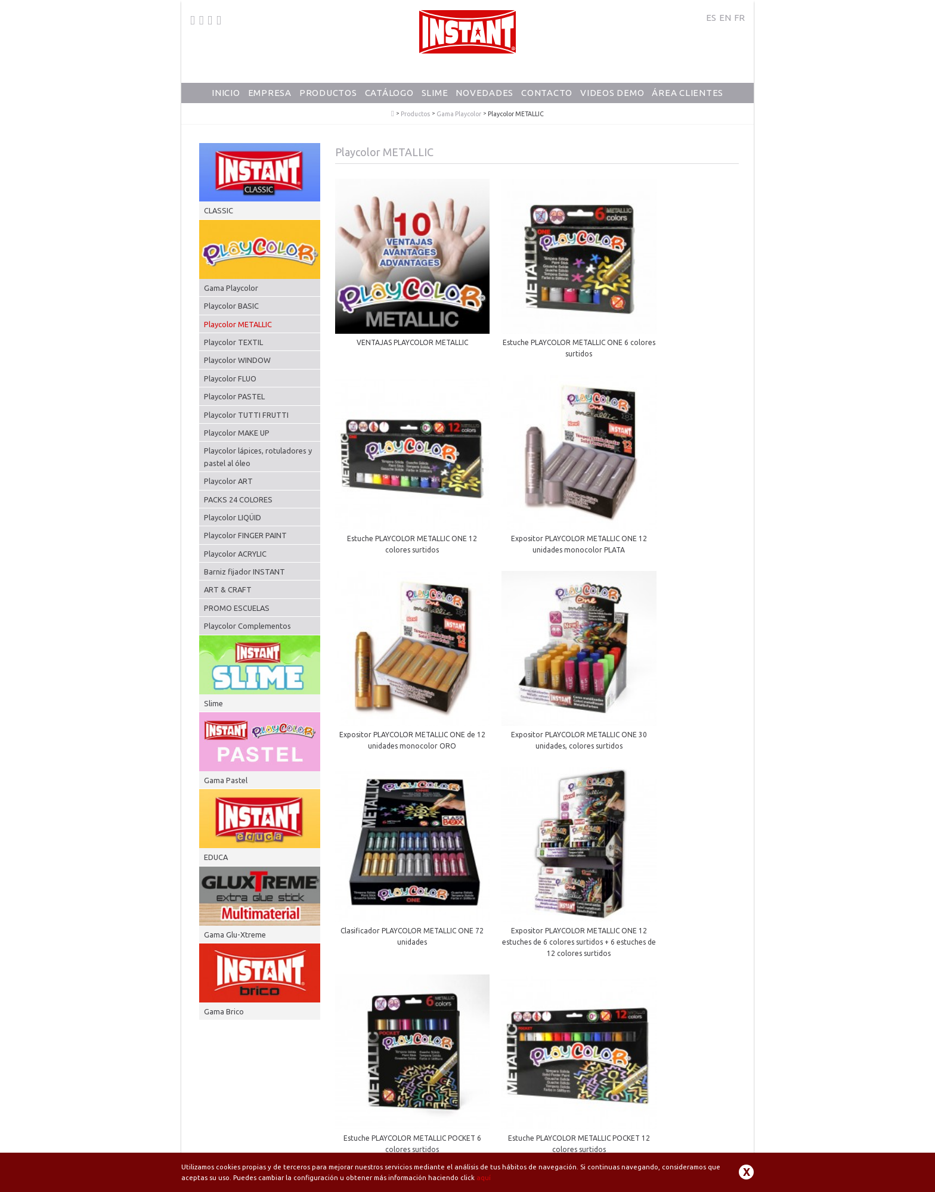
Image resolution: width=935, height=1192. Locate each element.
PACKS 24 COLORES (238, 499)
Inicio (226, 93)
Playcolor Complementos (247, 626)
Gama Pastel (225, 780)
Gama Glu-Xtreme (235, 934)
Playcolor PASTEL (234, 396)
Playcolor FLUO (230, 378)
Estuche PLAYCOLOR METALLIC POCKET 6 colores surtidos (675, 654)
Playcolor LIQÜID (232, 517)
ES (711, 18)
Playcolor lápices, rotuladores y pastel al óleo (258, 456)
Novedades (484, 93)
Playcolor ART (228, 481)
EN (725, 18)
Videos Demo (612, 93)
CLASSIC (218, 210)
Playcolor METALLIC (238, 324)
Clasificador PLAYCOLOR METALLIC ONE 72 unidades (398, 654)
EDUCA (216, 857)
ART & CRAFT (228, 589)
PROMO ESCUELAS (237, 608)
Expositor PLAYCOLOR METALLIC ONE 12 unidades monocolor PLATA (398, 486)
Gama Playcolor (458, 114)
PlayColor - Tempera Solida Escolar (392, 114)
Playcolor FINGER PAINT (245, 535)
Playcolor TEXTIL (233, 342)
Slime (435, 93)
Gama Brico (224, 1011)
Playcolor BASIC (231, 306)
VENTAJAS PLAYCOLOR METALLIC (398, 314)
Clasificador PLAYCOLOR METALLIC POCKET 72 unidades (537, 833)
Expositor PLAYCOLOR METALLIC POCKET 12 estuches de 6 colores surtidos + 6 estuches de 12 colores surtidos (675, 845)
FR (739, 18)
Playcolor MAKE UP (237, 433)
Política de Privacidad (598, 1150)
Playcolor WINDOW (237, 360)
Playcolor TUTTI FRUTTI (246, 415)
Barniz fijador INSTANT (244, 571)
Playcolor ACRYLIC (235, 554)
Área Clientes (687, 93)
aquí (483, 1177)
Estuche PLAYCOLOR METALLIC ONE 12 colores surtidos (675, 319)
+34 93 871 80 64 (231, 1142)
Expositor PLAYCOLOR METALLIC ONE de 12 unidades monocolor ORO (537, 486)
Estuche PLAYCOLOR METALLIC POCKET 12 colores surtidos (398, 833)
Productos (328, 93)
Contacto (546, 93)
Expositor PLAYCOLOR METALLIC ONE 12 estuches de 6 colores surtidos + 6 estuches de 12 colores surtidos (537, 660)
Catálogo (389, 93)
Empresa (270, 93)
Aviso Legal (540, 1150)
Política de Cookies (669, 1150)
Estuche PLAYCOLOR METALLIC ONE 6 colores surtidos (537, 319)
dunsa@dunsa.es (306, 1142)
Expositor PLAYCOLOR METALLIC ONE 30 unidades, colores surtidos (675, 486)
